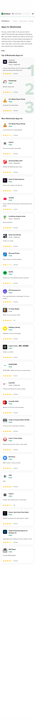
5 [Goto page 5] (24, 567)
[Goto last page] (30, 567)
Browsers (15, 21)
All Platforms (5, 21)
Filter (3, 51)
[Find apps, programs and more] (21, 13)
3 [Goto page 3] (13, 567)
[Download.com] (5, 14)
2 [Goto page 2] (8, 567)
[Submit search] (12, 13)
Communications (23, 21)
